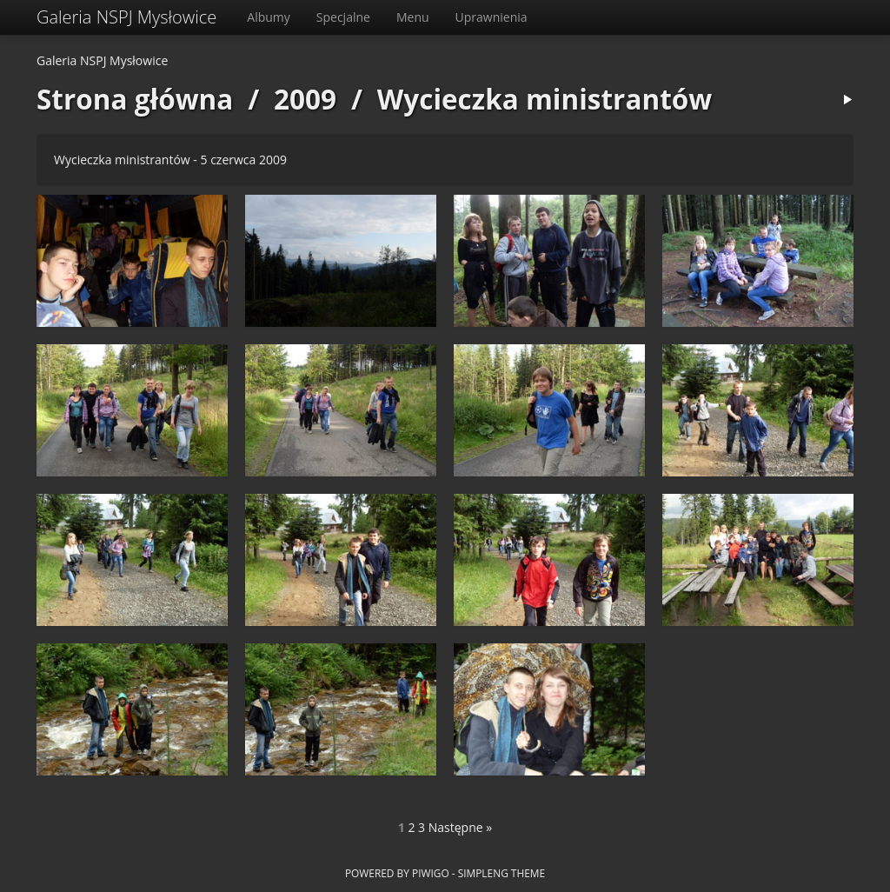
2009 (305, 98)
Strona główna (135, 98)
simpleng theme (501, 873)
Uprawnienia (491, 17)
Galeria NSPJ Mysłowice (126, 17)
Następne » (460, 827)
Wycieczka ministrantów (544, 98)
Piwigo (430, 873)
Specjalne (343, 17)
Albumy (268, 17)
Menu (412, 17)
